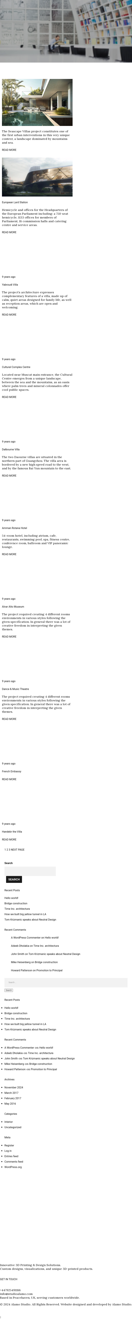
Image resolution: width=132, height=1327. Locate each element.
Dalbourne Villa (11, 449)
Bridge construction (15, 903)
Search (8, 863)
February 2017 (12, 1098)
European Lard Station (15, 202)
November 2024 (13, 1087)
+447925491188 (10, 1290)
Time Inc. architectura (17, 908)
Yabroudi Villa (10, 284)
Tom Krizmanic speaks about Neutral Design (30, 919)
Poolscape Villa (11, 123)
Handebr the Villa (12, 831)
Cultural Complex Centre (16, 367)
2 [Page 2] (7, 849)
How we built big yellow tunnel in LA (25, 914)
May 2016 (10, 1103)
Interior (8, 1121)
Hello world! (11, 898)
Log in (7, 1150)
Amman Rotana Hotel (14, 528)
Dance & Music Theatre (15, 689)
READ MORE (9, 149)
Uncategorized (12, 1127)
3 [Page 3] (9, 849)
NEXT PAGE (17, 849)
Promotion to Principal (49, 970)
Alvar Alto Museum (13, 606)
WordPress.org (13, 1167)
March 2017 (11, 1092)
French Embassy (11, 771)
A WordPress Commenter (26, 937)
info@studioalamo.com (16, 1294)
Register (9, 1145)
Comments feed (13, 1161)
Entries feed (11, 1156)
